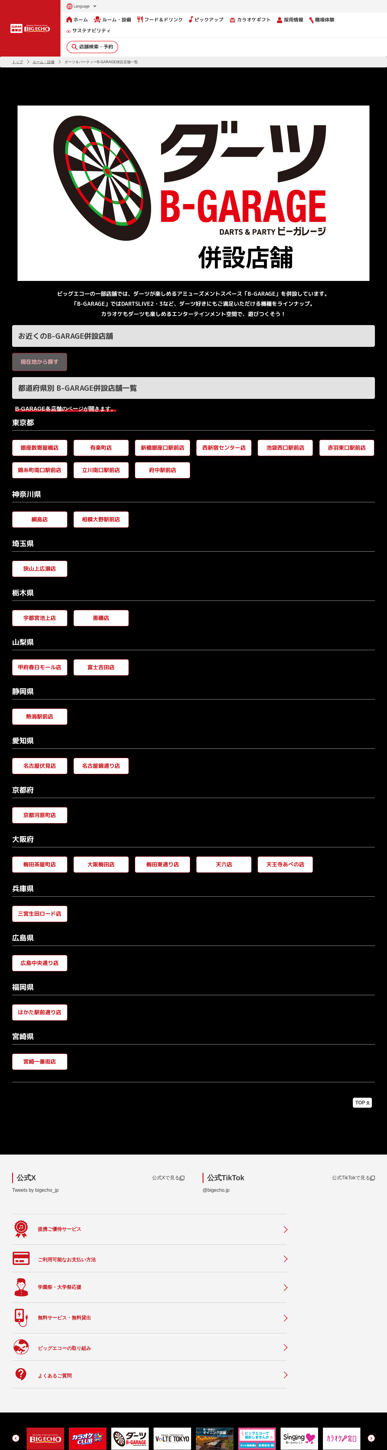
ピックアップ (206, 19)
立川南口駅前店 (101, 470)
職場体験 (321, 19)
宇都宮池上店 (39, 617)
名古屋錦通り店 (101, 765)
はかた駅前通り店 (39, 1012)
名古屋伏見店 (39, 765)
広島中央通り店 (40, 962)
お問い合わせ (23, 1439)
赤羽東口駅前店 (347, 447)
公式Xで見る (168, 1177)
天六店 (224, 864)
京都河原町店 (39, 815)
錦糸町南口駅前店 (39, 470)
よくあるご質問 (145, 1385)
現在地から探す (40, 361)
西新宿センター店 (224, 447)
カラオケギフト (250, 19)
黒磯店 (101, 617)
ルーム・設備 (112, 19)
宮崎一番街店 (39, 1061)
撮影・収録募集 (145, 1398)
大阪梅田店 (101, 864)
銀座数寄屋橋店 (40, 447)
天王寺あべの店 (285, 864)
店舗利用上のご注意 (149, 1411)
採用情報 (290, 19)
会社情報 (213, 1368)
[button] (15, 1324)
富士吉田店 (101, 667)
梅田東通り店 (162, 864)
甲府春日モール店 (39, 667)
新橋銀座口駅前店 (162, 447)
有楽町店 (101, 447)
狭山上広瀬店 (39, 568)
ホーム (77, 19)
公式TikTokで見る (353, 1177)
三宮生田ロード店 (39, 913)
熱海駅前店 (39, 716)
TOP (362, 1102)
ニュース (137, 1373)
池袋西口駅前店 (285, 447)
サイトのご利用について (59, 1439)
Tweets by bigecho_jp (35, 1189)
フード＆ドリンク (160, 19)
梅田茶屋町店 (39, 864)
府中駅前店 (162, 470)
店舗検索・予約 (92, 46)
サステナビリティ (89, 30)
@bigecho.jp (216, 1189)
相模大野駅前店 (101, 519)
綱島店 (39, 519)
